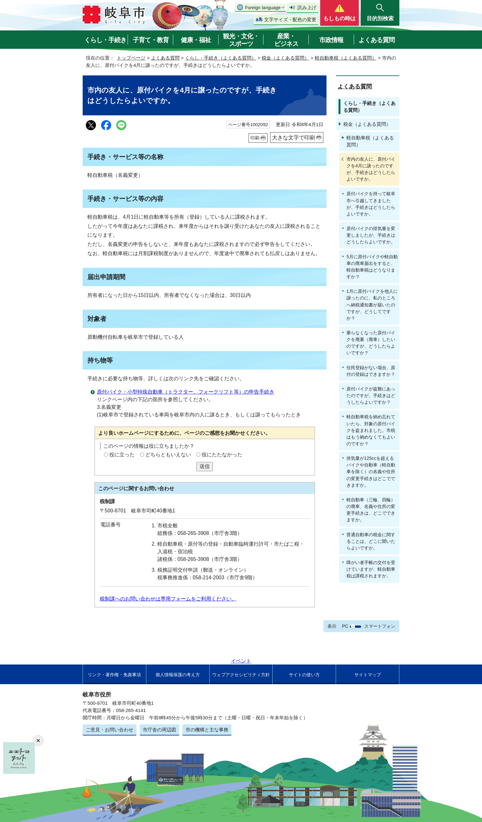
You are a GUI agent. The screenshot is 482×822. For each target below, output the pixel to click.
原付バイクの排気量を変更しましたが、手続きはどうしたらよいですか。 (370, 235)
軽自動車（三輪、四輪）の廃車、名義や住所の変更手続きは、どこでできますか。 (370, 509)
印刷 (255, 137)
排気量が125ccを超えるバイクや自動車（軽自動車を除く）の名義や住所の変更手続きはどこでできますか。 (370, 472)
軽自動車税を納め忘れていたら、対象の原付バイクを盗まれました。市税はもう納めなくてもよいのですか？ (370, 430)
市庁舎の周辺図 (159, 729)
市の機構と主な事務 (207, 729)
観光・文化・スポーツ (241, 40)
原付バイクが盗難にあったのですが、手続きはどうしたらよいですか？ (370, 395)
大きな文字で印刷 (293, 137)
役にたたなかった (222, 454)
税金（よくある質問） (285, 58)
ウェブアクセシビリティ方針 (241, 674)
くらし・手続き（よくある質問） (220, 58)
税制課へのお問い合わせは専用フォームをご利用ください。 (168, 598)
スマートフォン (379, 626)
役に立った (122, 454)
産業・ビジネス (286, 40)
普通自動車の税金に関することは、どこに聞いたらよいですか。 (370, 541)
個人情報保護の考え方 (177, 674)
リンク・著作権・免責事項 (114, 674)
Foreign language (263, 7)
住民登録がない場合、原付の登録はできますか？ (370, 371)
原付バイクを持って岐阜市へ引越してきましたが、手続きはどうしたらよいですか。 (370, 203)
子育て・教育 (151, 39)
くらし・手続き (105, 39)
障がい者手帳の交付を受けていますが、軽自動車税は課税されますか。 (370, 569)
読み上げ (306, 7)
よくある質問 (376, 39)
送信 (205, 466)
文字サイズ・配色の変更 (290, 19)
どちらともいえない (168, 454)
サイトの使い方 (304, 674)
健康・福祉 (196, 39)
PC (345, 626)
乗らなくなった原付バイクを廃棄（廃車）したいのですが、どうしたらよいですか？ (370, 342)
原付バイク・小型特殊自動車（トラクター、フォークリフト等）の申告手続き (185, 392)
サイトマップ (367, 674)
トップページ (131, 58)
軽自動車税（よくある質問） (346, 58)
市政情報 (331, 39)
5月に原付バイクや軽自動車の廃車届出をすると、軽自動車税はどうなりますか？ (372, 266)
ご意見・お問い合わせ (109, 729)
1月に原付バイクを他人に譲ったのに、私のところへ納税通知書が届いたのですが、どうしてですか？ (372, 305)
